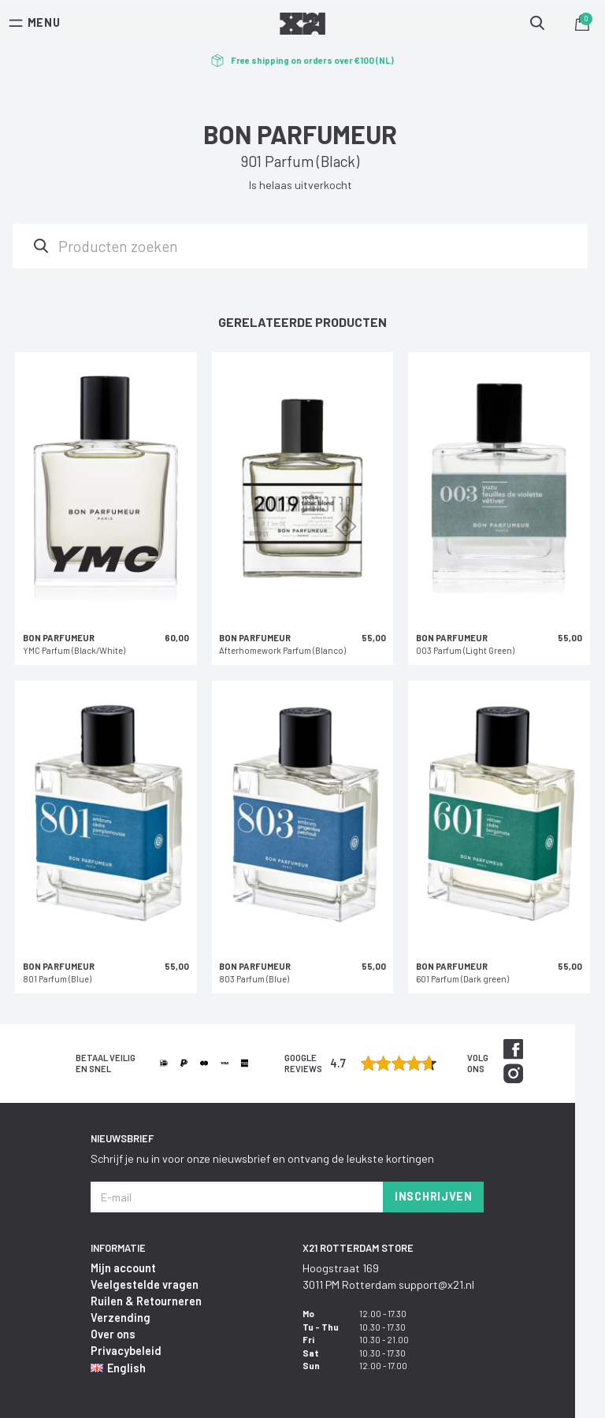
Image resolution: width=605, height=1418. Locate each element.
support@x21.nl (436, 1284)
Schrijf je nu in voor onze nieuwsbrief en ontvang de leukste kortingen (262, 1158)
